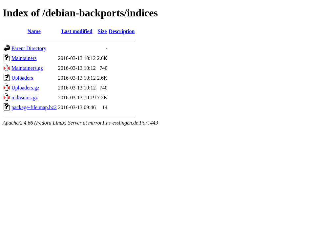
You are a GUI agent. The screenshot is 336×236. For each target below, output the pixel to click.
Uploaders (22, 78)
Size (102, 31)
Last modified (77, 31)
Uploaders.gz (25, 87)
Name (34, 31)
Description (122, 31)
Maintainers (23, 58)
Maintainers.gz (27, 68)
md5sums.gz (24, 97)
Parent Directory (28, 48)
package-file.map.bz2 (34, 107)
